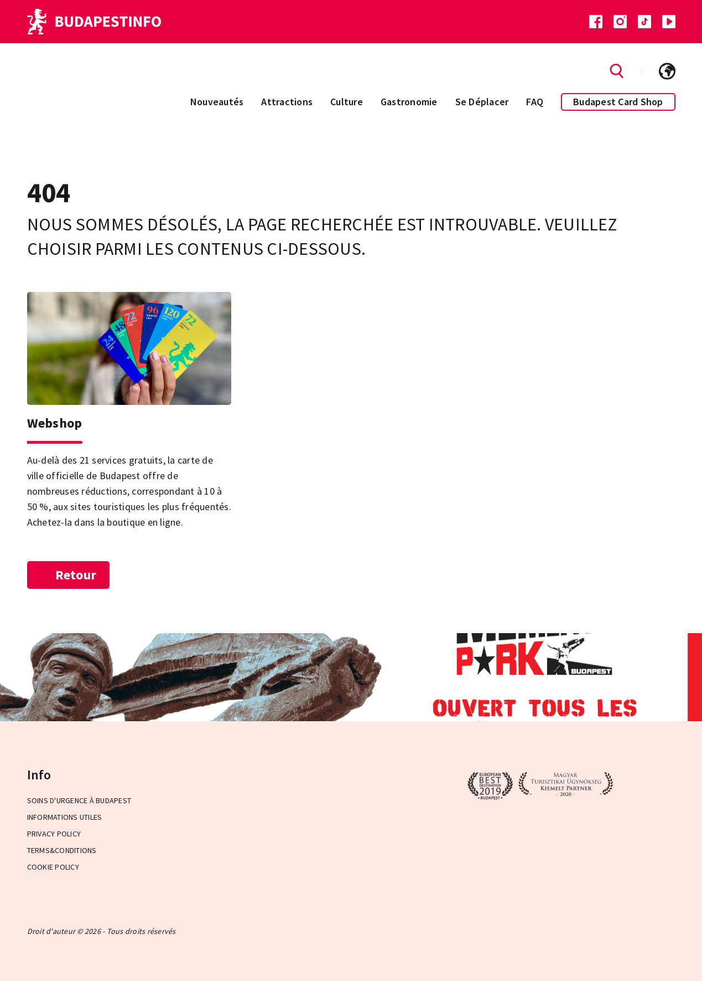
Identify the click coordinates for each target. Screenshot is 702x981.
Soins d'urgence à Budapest (79, 800)
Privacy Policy (54, 834)
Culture (346, 101)
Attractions (287, 101)
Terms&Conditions (62, 850)
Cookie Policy (53, 867)
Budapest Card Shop (618, 101)
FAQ (534, 101)
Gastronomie (409, 101)
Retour (68, 574)
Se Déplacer (482, 101)
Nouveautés (217, 101)
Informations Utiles (64, 817)
